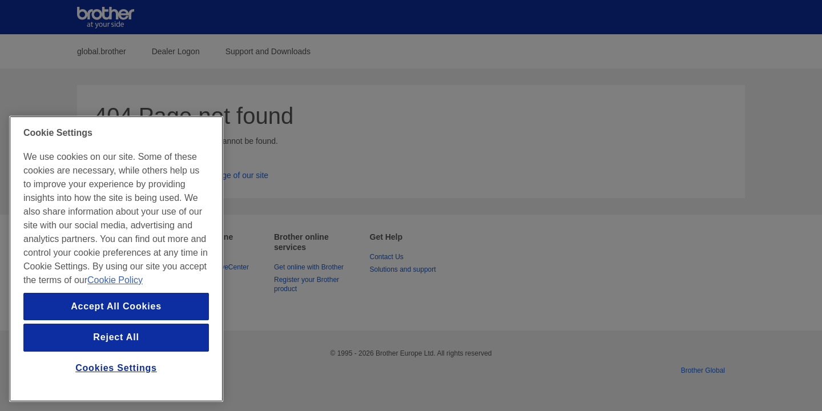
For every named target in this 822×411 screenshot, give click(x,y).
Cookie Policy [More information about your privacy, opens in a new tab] (115, 280)
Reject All (116, 337)
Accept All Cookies (116, 306)
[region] (116, 259)
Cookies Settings (116, 368)
